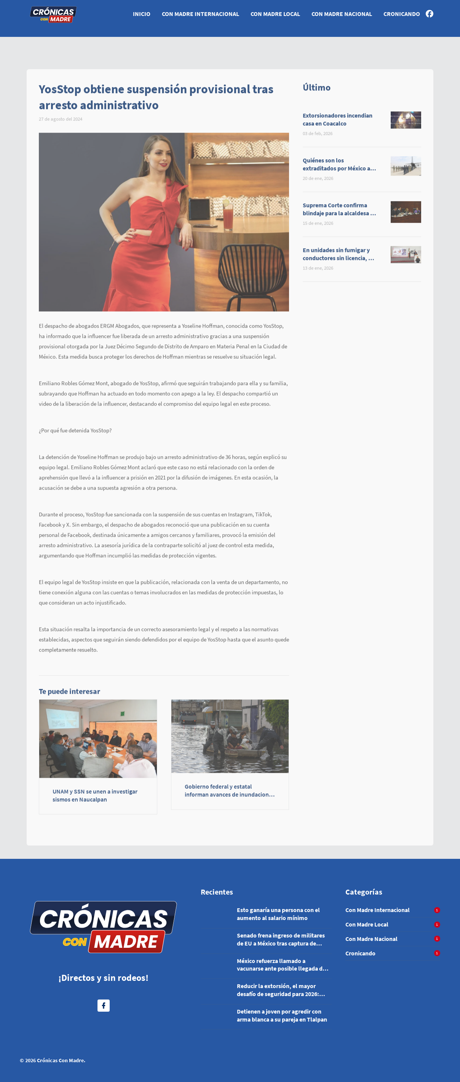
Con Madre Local (275, 13)
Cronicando (401, 13)
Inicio (141, 13)
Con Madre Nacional (341, 13)
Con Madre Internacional (200, 13)
